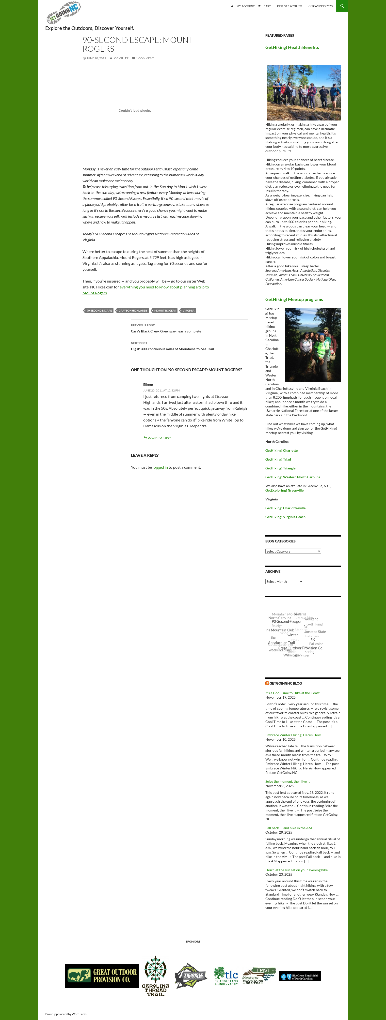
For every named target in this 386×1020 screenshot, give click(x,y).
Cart (267, 5)
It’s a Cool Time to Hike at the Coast (292, 693)
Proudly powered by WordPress (65, 1014)
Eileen (148, 384)
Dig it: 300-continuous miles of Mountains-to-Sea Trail (189, 345)
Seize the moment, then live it (287, 781)
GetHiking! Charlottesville (285, 508)
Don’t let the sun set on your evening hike (296, 870)
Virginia (188, 310)
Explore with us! (289, 5)
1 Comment (145, 58)
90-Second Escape (99, 310)
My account (246, 5)
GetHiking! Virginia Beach (285, 517)
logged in (160, 467)
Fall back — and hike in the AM (288, 828)
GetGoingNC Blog (286, 683)
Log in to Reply (159, 437)
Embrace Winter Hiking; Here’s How (293, 735)
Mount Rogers (165, 310)
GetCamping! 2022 (320, 6)
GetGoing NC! (63, 15)
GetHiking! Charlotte (281, 450)
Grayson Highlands (133, 310)
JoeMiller (121, 58)
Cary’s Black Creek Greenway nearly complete (189, 327)
